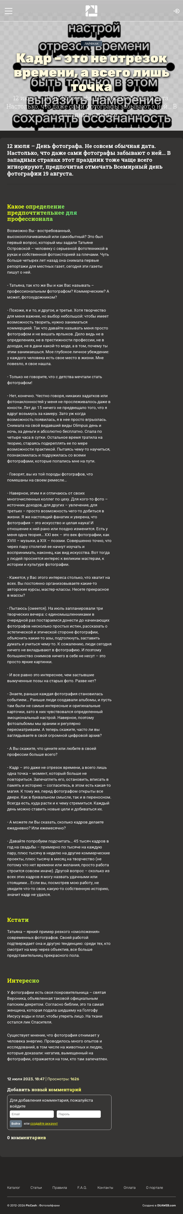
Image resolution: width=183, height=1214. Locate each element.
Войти (15, 1123)
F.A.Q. (82, 1187)
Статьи (36, 1187)
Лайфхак (92, 43)
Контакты (105, 1187)
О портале (154, 1187)
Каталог (13, 1187)
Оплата (130, 1187)
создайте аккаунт (44, 1123)
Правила (59, 1187)
